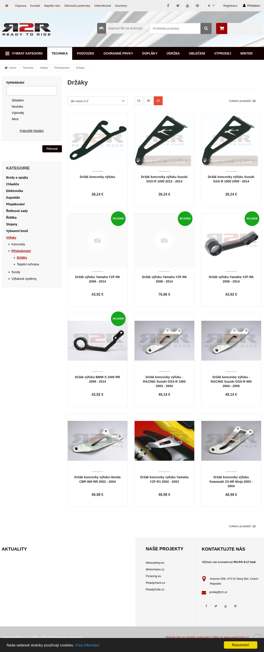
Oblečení (197, 53)
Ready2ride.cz (155, 589)
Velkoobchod (102, 5)
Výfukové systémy (24, 279)
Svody (16, 272)
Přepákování (15, 204)
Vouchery (121, 5)
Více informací (87, 645)
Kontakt (35, 5)
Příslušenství (62, 67)
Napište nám (52, 5)
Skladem (18, 100)
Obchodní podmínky (77, 5)
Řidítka (11, 217)
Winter (246, 53)
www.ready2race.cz (236, 637)
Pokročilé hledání (32, 131)
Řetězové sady (17, 211)
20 (148, 100)
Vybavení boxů (17, 231)
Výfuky (44, 67)
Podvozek (85, 53)
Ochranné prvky (118, 53)
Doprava (20, 5)
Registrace (230, 5)
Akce (15, 119)
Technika (60, 53)
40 (158, 100)
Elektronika (14, 191)
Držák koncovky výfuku (97, 177)
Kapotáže (13, 197)
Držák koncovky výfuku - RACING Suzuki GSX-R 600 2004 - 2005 (231, 381)
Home (12, 67)
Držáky (80, 67)
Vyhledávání (15, 82)
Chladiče (12, 184)
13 (138, 100)
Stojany (12, 224)
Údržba (173, 53)
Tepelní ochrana (28, 264)
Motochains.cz (155, 569)
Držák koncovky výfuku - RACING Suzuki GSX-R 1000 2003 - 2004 (164, 381)
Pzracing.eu (153, 576)
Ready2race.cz (155, 582)
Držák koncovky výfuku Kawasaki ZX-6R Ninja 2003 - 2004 (231, 481)
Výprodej (222, 53)
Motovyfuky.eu (155, 562)
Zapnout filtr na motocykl (119, 28)
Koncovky (18, 244)
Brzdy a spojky (17, 177)
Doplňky (149, 53)
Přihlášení (251, 5)
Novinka (17, 106)
